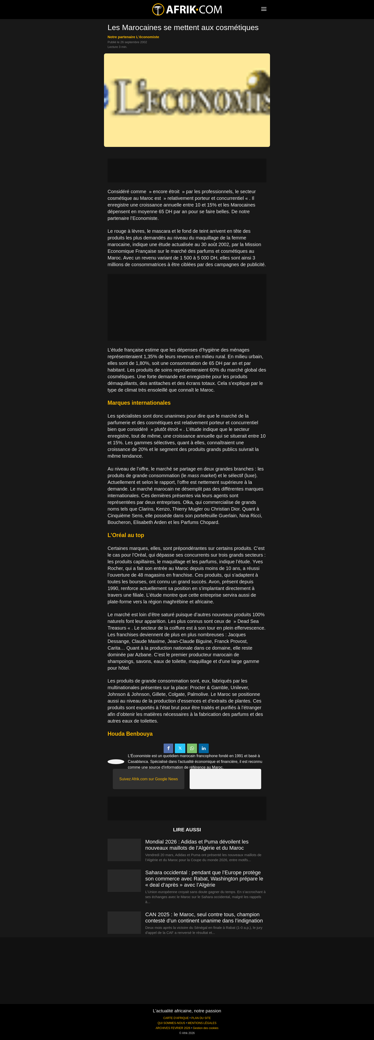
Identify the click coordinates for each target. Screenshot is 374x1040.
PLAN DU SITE (201, 1018)
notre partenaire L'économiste (133, 37)
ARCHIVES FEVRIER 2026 (173, 1028)
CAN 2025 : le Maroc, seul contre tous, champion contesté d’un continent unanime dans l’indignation (204, 917)
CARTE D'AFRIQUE (176, 1018)
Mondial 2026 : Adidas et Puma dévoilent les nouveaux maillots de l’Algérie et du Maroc (197, 845)
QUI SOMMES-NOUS (171, 1023)
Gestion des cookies (205, 1028)
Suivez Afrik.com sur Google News (148, 779)
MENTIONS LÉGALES (202, 1023)
